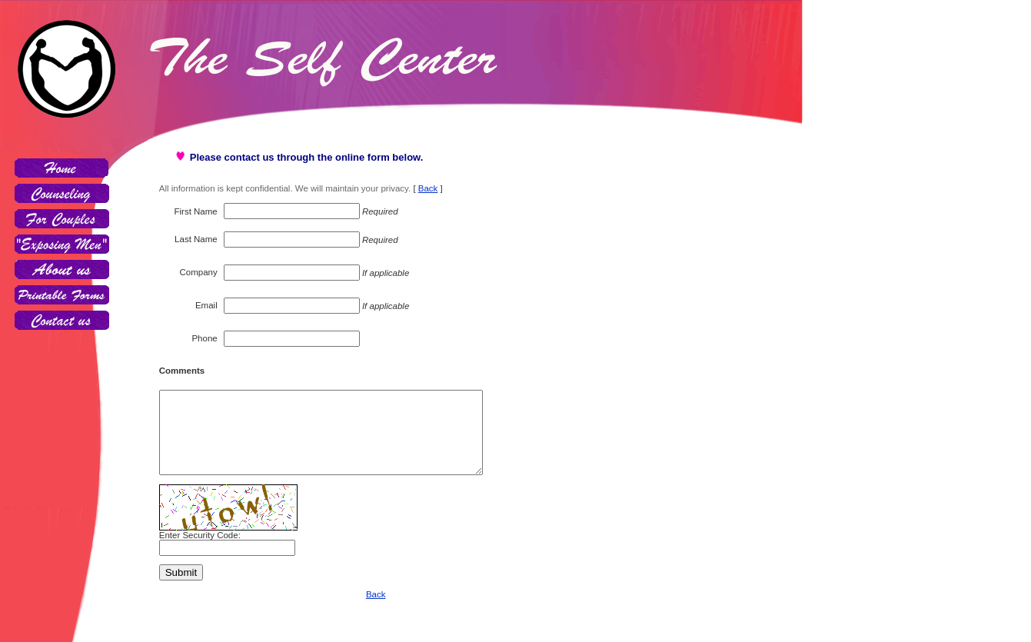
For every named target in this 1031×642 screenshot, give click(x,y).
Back (428, 188)
